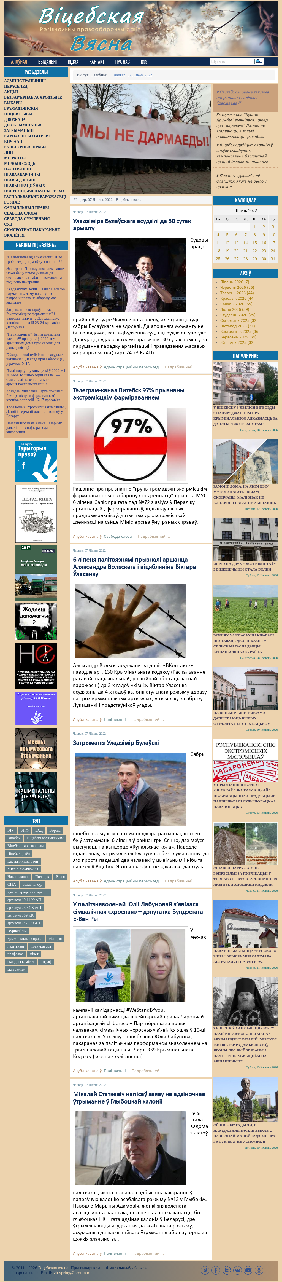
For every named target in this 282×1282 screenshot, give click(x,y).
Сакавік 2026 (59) (236, 304)
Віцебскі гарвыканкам (25, 846)
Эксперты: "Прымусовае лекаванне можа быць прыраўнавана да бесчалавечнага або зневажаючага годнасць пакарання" (35, 275)
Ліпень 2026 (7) (234, 282)
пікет (34, 954)
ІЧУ (10, 830)
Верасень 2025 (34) (238, 337)
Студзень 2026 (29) (238, 315)
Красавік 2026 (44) (237, 298)
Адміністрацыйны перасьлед (131, 367)
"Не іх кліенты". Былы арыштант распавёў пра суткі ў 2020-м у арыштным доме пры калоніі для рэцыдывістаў (33, 341)
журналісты (17, 931)
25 (218, 258)
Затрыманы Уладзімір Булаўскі (116, 743)
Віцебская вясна (53, 1267)
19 (227, 250)
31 (273, 258)
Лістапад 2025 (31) (237, 326)
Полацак (42, 877)
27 (236, 258)
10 (273, 234)
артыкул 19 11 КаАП (24, 900)
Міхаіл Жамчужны (22, 869)
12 (227, 242)
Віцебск (13, 838)
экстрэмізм (16, 969)
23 (264, 250)
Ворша (54, 830)
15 (255, 242)
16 (264, 242)
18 (218, 250)
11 (218, 242)
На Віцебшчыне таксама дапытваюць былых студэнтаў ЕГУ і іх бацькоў (241, 718)
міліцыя (55, 938)
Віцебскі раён (18, 854)
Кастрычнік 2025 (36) (240, 332)
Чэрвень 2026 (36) (237, 287)
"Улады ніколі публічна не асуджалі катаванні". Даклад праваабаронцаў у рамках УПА (35, 359)
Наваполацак (18, 877)
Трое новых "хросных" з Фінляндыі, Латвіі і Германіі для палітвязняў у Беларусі (36, 411)
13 (236, 242)
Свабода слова (118, 536)
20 (236, 250)
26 (227, 258)
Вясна (100, 43)
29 (255, 258)
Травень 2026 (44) (237, 293)
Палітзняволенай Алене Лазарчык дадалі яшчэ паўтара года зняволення (34, 427)
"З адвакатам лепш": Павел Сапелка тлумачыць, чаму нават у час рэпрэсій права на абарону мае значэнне (35, 295)
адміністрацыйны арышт (27, 892)
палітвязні (15, 946)
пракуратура (41, 946)
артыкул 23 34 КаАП (24, 908)
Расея (60, 877)
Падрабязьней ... (181, 367)
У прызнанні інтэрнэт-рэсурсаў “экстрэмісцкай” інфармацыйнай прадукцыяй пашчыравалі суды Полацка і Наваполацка (244, 796)
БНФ (25, 830)
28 (245, 258)
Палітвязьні (115, 720)
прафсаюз (15, 954)
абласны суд (32, 884)
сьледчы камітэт (20, 962)
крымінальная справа (24, 938)
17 (273, 242)
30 (264, 258)
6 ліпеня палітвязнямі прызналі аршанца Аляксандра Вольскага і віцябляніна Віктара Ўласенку (134, 567)
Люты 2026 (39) (234, 309)
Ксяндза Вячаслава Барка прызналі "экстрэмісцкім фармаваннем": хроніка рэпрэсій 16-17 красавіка (35, 395)
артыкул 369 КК (20, 915)
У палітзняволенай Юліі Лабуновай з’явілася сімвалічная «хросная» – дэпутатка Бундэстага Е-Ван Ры (138, 912)
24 (273, 250)
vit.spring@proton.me (72, 1272)
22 (255, 250)
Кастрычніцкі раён (22, 861)
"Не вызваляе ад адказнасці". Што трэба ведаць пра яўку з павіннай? (34, 259)
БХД (39, 830)
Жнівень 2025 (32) (237, 343)
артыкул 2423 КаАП (23, 923)
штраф (46, 962)
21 (245, 250)
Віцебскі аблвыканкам (45, 838)
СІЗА (11, 884)
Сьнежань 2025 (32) (239, 321)
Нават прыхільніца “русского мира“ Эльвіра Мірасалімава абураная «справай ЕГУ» (244, 956)
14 (245, 242)
